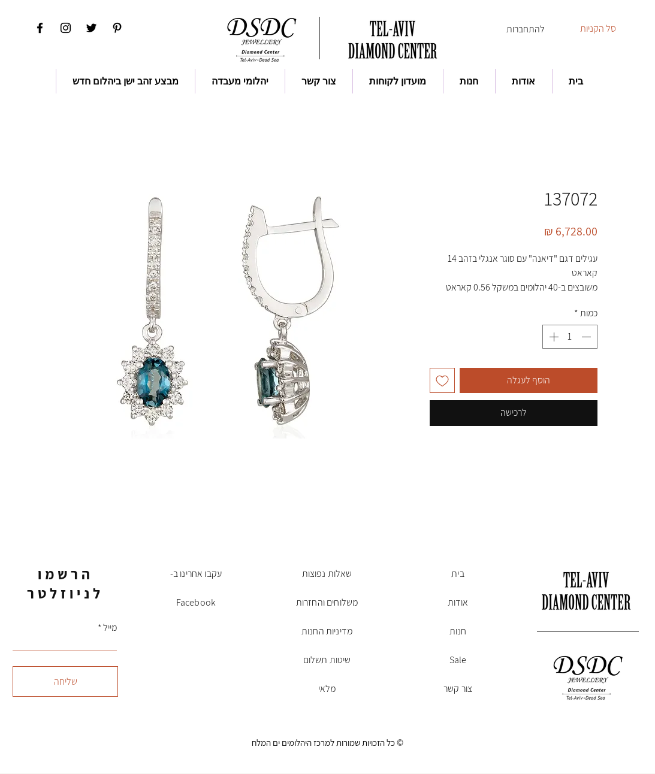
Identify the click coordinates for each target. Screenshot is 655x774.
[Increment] (552, 336)
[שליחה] (65, 681)
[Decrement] (587, 336)
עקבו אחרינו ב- (196, 573)
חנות (457, 631)
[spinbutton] (570, 336)
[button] (605, 28)
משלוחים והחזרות (327, 602)
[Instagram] (66, 28)
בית (457, 573)
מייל (110, 628)
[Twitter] (91, 28)
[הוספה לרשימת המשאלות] (442, 380)
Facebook (196, 602)
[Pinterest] (117, 28)
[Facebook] (40, 28)
